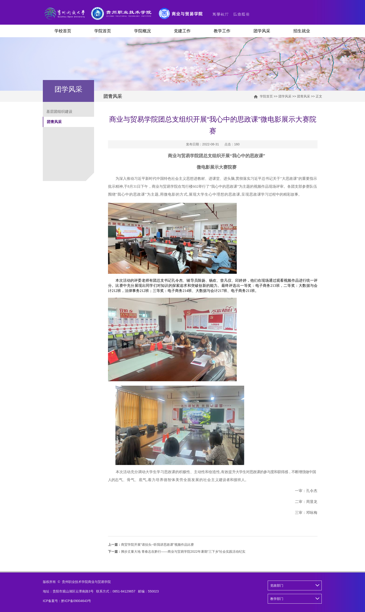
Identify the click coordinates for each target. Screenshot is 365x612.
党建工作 (182, 31)
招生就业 (301, 31)
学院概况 (142, 31)
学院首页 (102, 31)
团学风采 (261, 31)
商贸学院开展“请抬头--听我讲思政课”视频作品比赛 (151, 544)
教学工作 (222, 31)
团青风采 (303, 96)
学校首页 (62, 31)
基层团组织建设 (59, 112)
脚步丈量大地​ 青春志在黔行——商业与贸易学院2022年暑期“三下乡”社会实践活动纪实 (176, 551)
